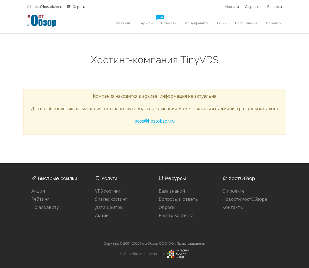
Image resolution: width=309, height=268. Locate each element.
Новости (232, 6)
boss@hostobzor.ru (45, 6)
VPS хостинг (108, 191)
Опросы (76, 6)
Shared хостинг (111, 199)
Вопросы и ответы (179, 199)
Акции (221, 23)
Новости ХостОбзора (244, 199)
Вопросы (274, 6)
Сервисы (274, 23)
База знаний (246, 23)
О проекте (253, 6)
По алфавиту (196, 23)
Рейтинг (123, 23)
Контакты (232, 207)
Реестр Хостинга (176, 215)
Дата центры (109, 207)
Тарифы (148, 20)
